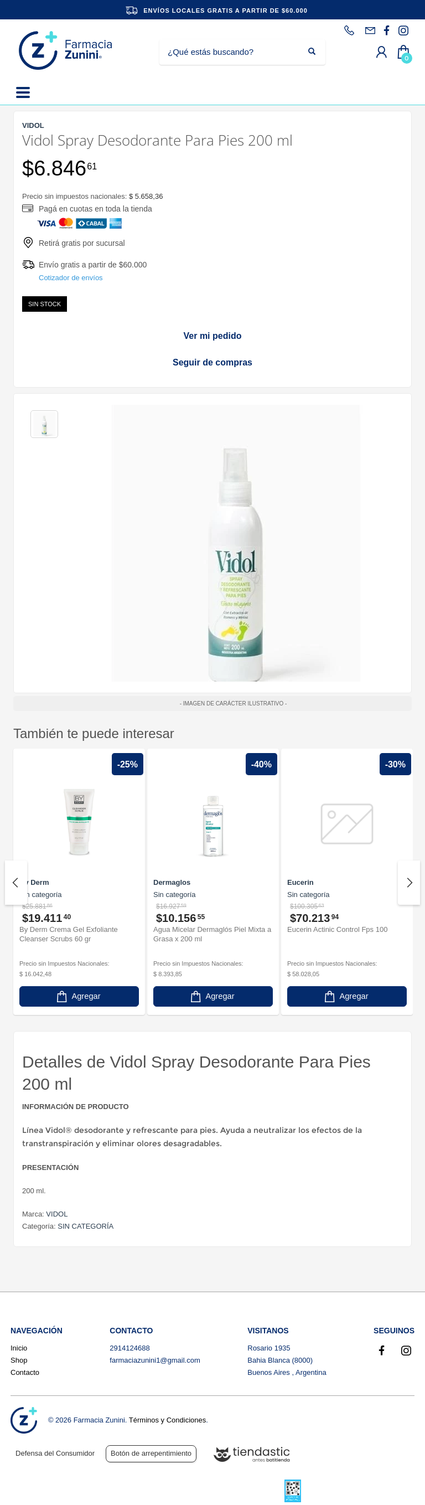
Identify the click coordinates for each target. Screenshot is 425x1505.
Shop (19, 1360)
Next (409, 882)
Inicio (19, 1348)
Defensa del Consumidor (55, 1453)
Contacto (25, 1372)
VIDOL (57, 1214)
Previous (16, 882)
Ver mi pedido (213, 336)
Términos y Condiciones (167, 1420)
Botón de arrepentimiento (151, 1453)
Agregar (77, 996)
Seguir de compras (212, 362)
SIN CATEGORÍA (85, 1226)
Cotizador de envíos (71, 278)
